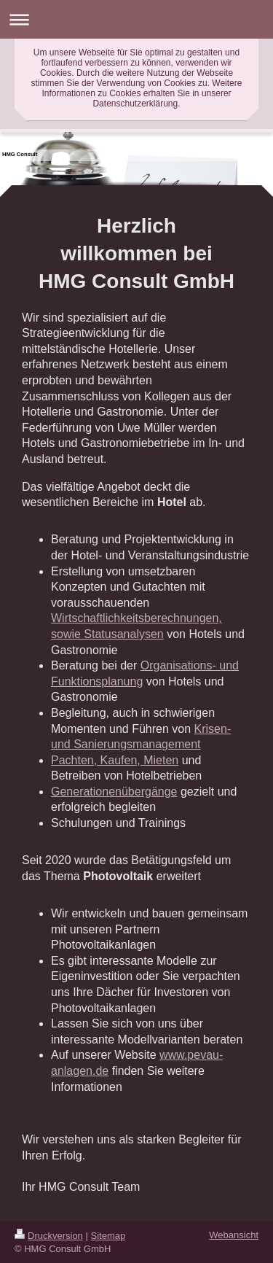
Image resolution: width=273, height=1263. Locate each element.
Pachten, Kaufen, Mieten (114, 760)
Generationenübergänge (114, 791)
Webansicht (233, 1234)
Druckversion (49, 1235)
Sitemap (108, 1235)
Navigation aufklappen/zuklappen (136, 19)
